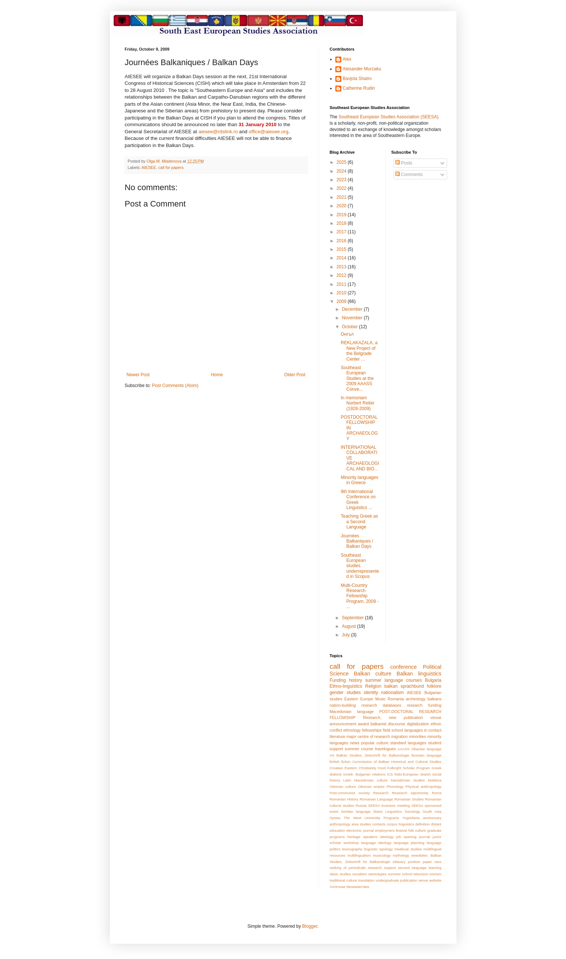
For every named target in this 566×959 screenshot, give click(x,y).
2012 (342, 275)
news (354, 743)
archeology (416, 699)
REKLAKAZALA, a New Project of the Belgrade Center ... (359, 350)
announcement (343, 724)
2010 (342, 292)
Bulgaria (433, 680)
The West (352, 818)
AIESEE (149, 167)
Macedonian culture (371, 780)
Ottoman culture (343, 786)
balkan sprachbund (404, 686)
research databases (381, 705)
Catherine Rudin (359, 88)
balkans (434, 699)
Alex (347, 59)
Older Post (295, 374)
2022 (342, 188)
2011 (342, 284)
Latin (347, 780)
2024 (342, 171)
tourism (435, 874)
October (350, 326)
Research (381, 793)
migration (399, 736)
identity (371, 692)
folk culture (417, 830)
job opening (406, 837)
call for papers (171, 167)
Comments (409, 174)
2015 (342, 249)
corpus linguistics (400, 824)
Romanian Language (376, 799)
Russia (360, 805)
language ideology (376, 843)
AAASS (404, 749)
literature (337, 736)
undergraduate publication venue (402, 880)
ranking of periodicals (348, 868)
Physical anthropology (423, 786)
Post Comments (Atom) (175, 385)
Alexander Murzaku (362, 68)
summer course (359, 749)
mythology (401, 855)
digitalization (418, 724)
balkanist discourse (387, 724)
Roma (437, 793)
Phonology (394, 786)
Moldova (434, 780)
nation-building (343, 705)
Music (380, 699)
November (353, 317)
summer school (400, 874)
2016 (342, 240)
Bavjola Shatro (357, 78)
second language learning (419, 868)
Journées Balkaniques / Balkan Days (357, 541)
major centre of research (368, 736)
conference (403, 667)
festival (401, 830)
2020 (342, 205)
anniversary (432, 818)
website (435, 880)
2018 (342, 223)
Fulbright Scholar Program (408, 768)
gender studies (345, 692)
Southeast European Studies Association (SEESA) (389, 116)
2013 (342, 266)
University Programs (381, 818)
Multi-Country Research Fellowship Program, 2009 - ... (360, 596)
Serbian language (356, 811)
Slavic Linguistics (387, 811)
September (353, 617)
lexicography (352, 849)
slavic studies (340, 874)
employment (385, 830)
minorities (417, 736)
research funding (424, 705)
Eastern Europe (358, 699)
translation (366, 880)
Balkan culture (373, 674)
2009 (342, 301)
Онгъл (347, 334)
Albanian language (426, 749)
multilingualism (359, 855)
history (355, 680)
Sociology (412, 811)
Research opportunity (410, 793)
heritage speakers (362, 837)
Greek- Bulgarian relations (364, 774)
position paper (420, 862)
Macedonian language (352, 711)
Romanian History (344, 799)
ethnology (352, 730)
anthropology (340, 824)
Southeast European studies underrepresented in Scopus (360, 566)
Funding (338, 680)
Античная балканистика (349, 887)
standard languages (408, 743)
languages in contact (423, 730)
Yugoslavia (411, 818)
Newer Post (138, 374)
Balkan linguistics (418, 674)
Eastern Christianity (360, 768)
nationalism (392, 692)
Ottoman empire (371, 786)
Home (217, 374)
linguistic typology (378, 849)
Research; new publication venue (402, 717)
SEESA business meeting (389, 805)
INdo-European (406, 774)
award (363, 724)
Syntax (335, 818)
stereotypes (377, 874)
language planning (409, 843)
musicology (382, 855)
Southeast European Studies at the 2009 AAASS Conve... (357, 378)
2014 (342, 257)
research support (382, 868)
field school (393, 730)
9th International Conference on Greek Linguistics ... (358, 499)
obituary (399, 862)
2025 (342, 162)
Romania (396, 699)
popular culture (374, 743)
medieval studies (408, 849)
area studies (361, 824)
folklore (434, 686)
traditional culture (343, 880)
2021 (342, 197)
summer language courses (393, 680)
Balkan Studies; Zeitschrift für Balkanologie (373, 755)
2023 (342, 179)
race (438, 862)
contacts (379, 824)
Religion (373, 686)
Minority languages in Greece (359, 480)
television (421, 874)
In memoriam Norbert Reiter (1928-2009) (357, 403)
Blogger (309, 926)
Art (332, 755)
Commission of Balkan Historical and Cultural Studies (397, 762)
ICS (390, 774)
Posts (403, 163)
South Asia (432, 811)
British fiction (340, 762)
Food (382, 768)
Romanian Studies (409, 799)
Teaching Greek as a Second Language (359, 522)
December (353, 309)
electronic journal (360, 830)
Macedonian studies (408, 780)
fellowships (372, 730)
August (349, 626)
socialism (359, 874)
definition (422, 824)
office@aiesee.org (268, 131)
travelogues (385, 749)
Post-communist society (350, 793)
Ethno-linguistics (346, 686)
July (346, 634)
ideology (386, 837)
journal (424, 837)
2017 (342, 231)
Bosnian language (426, 755)
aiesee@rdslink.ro (218, 131)
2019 (342, 214)
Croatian (336, 768)
